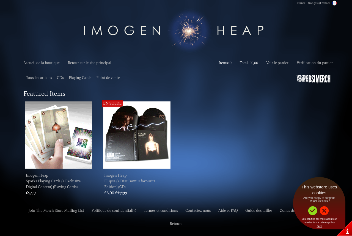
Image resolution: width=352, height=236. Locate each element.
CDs (60, 77)
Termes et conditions (161, 210)
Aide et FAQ (228, 210)
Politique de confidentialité (114, 210)
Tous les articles (39, 77)
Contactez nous (198, 210)
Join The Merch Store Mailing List (56, 210)
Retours (176, 223)
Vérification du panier (315, 63)
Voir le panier (277, 63)
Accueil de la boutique (41, 63)
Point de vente (108, 77)
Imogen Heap (37, 175)
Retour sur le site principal (89, 63)
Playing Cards (80, 77)
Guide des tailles (258, 210)
